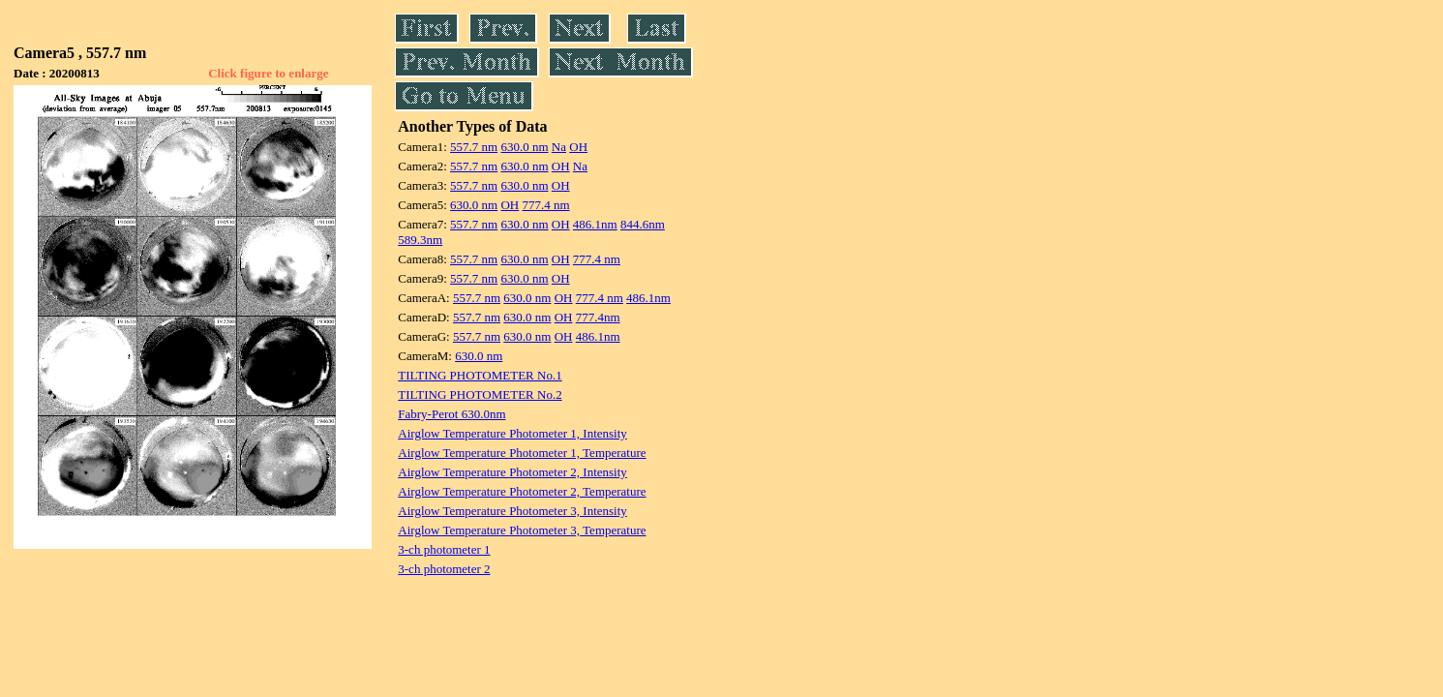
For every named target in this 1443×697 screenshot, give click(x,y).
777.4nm (598, 317)
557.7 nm (473, 146)
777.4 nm (545, 204)
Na (559, 146)
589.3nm (420, 239)
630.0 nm (524, 146)
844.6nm (642, 224)
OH (578, 146)
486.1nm (595, 224)
